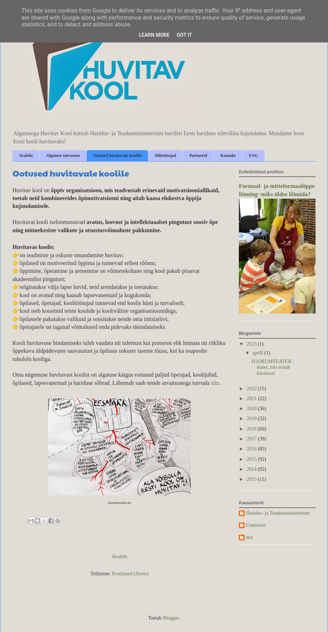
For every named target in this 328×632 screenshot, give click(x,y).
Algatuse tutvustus (63, 155)
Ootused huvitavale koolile (117, 155)
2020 (252, 408)
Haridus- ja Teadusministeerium (278, 513)
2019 (252, 418)
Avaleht (26, 155)
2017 (252, 439)
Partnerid (198, 155)
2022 (252, 388)
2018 (252, 429)
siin (215, 383)
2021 (252, 398)
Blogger (171, 618)
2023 (252, 344)
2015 (252, 459)
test (249, 537)
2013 (252, 479)
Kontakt (228, 155)
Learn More (154, 35)
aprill (258, 353)
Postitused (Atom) (130, 573)
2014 (252, 469)
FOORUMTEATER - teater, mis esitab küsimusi (272, 367)
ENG (253, 155)
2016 (252, 449)
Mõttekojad (165, 155)
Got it (184, 35)
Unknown (256, 525)
